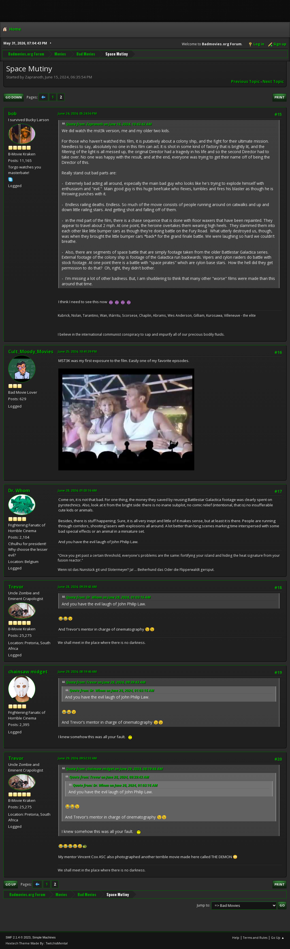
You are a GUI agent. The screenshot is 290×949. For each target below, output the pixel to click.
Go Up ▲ (277, 937)
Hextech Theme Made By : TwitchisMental (37, 943)
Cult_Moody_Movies (30, 351)
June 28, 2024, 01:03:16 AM (77, 490)
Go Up (10, 884)
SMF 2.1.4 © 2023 (18, 937)
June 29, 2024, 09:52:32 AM (77, 758)
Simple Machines (44, 937)
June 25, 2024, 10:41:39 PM (77, 351)
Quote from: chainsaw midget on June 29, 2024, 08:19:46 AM (114, 768)
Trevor (16, 587)
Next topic (273, 81)
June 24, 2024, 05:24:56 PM (77, 113)
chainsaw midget (28, 672)
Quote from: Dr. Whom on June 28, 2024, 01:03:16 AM (108, 597)
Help (235, 937)
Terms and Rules (255, 937)
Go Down (13, 97)
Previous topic (245, 81)
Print (279, 97)
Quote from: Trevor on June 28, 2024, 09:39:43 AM (106, 682)
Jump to (203, 905)
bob (12, 113)
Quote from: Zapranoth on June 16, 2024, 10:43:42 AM (109, 124)
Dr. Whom (19, 490)
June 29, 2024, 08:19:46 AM (77, 671)
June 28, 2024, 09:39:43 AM (77, 586)
